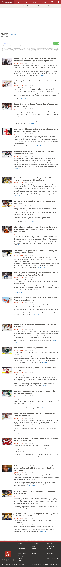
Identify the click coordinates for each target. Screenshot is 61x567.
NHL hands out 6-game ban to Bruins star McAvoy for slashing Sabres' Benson (35, 251)
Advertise (34, 564)
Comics (34, 548)
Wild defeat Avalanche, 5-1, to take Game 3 (31, 347)
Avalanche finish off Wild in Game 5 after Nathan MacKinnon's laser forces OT (34, 152)
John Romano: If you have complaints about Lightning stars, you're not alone (36, 514)
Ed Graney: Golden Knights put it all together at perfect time (36, 82)
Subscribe (56, 43)
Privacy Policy (41, 564)
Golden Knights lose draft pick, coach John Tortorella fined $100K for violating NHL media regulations (35, 59)
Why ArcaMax (50, 553)
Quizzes (34, 553)
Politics (48, 5)
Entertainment (15, 5)
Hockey (21, 63)
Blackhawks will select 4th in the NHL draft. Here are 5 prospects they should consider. (36, 130)
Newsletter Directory (52, 558)
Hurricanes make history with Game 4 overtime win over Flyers (35, 369)
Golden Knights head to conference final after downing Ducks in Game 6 (36, 105)
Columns (34, 551)
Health (22, 5)
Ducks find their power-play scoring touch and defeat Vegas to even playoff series (35, 299)
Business (7, 5)
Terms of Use (48, 564)
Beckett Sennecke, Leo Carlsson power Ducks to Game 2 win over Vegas (36, 492)
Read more (41, 75)
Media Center (50, 556)
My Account (50, 551)
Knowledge (41, 5)
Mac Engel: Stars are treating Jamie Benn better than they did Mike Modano (35, 392)
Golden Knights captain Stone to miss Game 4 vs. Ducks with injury (36, 325)
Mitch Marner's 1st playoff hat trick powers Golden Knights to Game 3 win (34, 414)
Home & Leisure (31, 5)
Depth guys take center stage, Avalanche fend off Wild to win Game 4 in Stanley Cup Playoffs (36, 274)
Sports (54, 5)
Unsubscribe (56, 564)
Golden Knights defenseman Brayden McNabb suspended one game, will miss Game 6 (32, 179)
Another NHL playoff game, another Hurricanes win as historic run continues (36, 439)
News (33, 546)
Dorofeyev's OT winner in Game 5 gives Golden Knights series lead (36, 202)
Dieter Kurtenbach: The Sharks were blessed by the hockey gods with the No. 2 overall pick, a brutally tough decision (34, 468)
